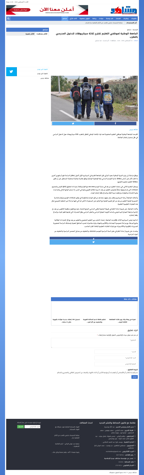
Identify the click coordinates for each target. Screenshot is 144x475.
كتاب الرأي (73, 18)
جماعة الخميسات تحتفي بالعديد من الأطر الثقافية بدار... (66, 436)
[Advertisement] (94, 58)
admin (136, 40)
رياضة (94, 18)
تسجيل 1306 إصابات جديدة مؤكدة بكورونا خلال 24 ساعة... (66, 320)
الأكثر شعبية (30, 34)
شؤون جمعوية (85, 18)
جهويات (134, 18)
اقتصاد (118, 18)
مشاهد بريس (44, 78)
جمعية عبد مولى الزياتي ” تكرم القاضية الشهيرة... (67, 445)
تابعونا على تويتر (42, 73)
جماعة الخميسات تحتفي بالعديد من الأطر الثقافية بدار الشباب (104, 22)
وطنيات (125, 18)
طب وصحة (109, 18)
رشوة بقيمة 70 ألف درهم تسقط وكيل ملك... (65, 452)
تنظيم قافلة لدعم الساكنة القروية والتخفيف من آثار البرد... (94, 320)
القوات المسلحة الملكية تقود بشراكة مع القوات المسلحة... (67, 428)
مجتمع (65, 18)
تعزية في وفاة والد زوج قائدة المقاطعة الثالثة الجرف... (122, 320)
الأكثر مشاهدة (42, 34)
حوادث (101, 18)
